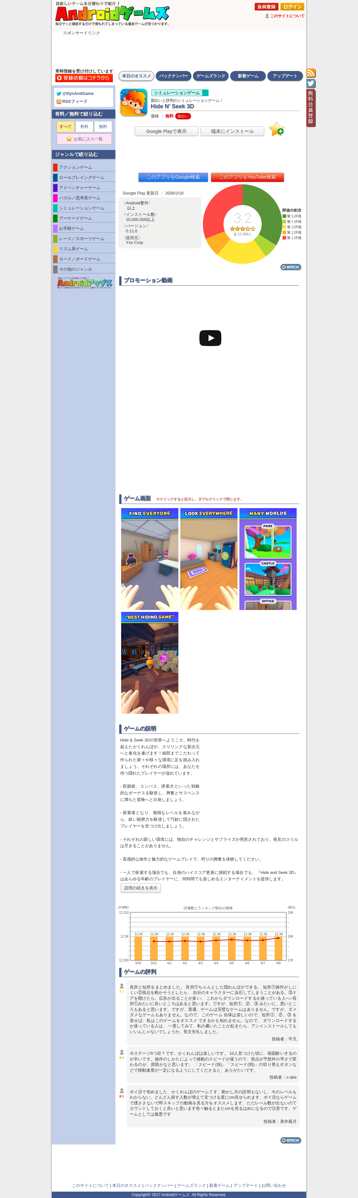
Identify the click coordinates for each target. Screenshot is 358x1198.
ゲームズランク (210, 76)
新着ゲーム (248, 76)
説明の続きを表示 (140, 887)
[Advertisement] (179, 50)
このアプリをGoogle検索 (173, 177)
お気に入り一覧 (86, 139)
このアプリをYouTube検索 (247, 177)
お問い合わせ (273, 1185)
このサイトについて (287, 16)
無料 (103, 126)
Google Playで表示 (166, 131)
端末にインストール (232, 131)
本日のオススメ (136, 76)
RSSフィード (72, 101)
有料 (84, 126)
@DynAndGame (75, 93)
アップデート (285, 76)
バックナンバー (173, 76)
